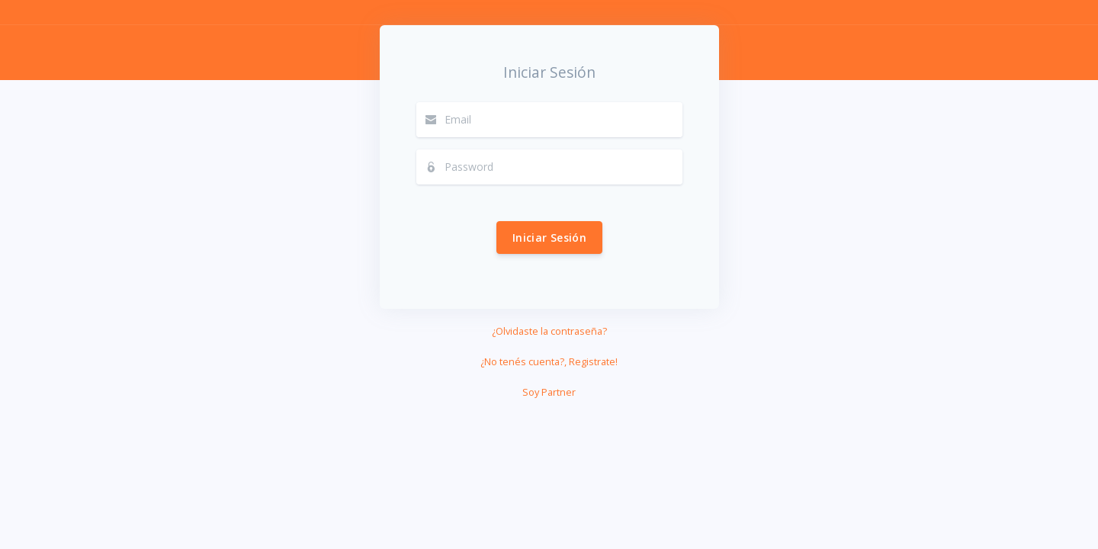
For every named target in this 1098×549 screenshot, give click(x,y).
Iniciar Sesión (549, 237)
